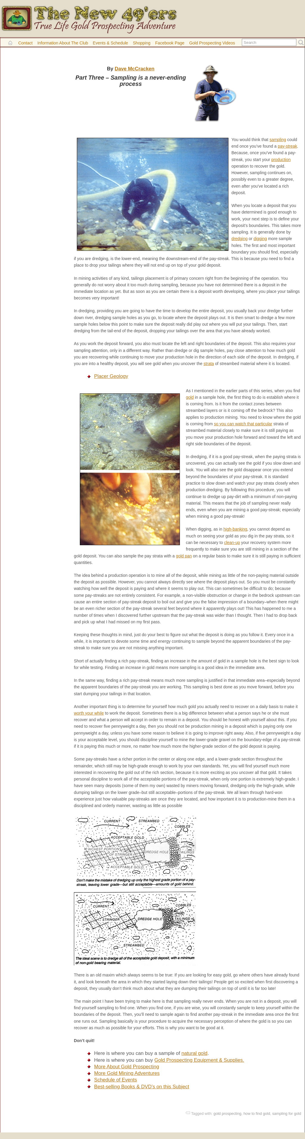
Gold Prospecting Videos (212, 43)
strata (208, 363)
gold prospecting (228, 1113)
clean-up (232, 542)
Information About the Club (62, 43)
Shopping (141, 43)
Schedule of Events (115, 1080)
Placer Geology (111, 376)
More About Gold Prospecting (126, 1067)
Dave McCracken (135, 69)
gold (190, 397)
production (281, 159)
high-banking (235, 529)
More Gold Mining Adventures (127, 1073)
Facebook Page (169, 43)
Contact (25, 43)
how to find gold (256, 1113)
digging (260, 238)
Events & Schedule (110, 43)
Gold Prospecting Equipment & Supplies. (199, 1060)
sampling (278, 139)
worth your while (89, 713)
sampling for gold (286, 1113)
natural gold (194, 1053)
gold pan (184, 556)
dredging (239, 238)
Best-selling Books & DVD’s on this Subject (141, 1086)
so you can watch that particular (243, 423)
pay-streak (287, 146)
